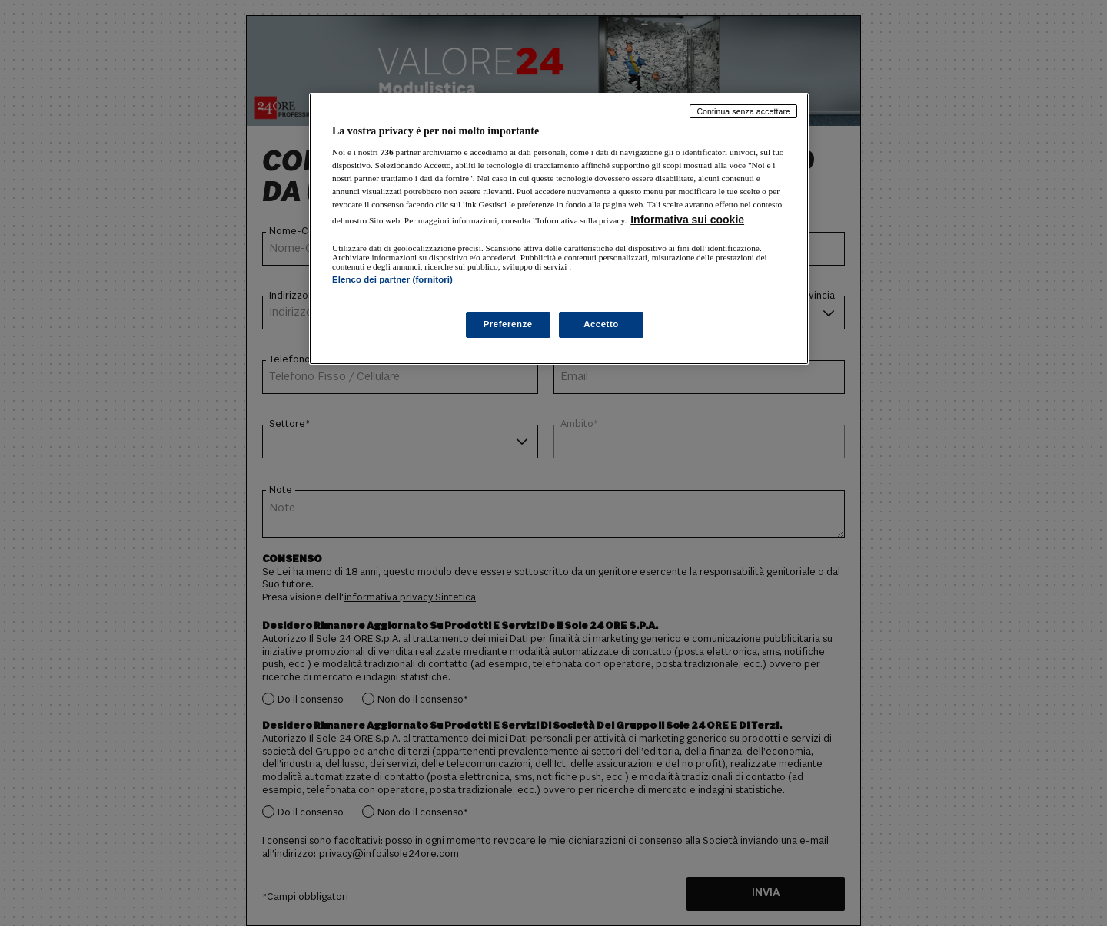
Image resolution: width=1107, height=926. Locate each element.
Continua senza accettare (743, 111)
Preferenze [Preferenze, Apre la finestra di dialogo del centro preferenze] (508, 324)
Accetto (601, 324)
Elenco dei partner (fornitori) (392, 279)
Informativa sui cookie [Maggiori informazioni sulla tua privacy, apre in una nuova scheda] (687, 219)
